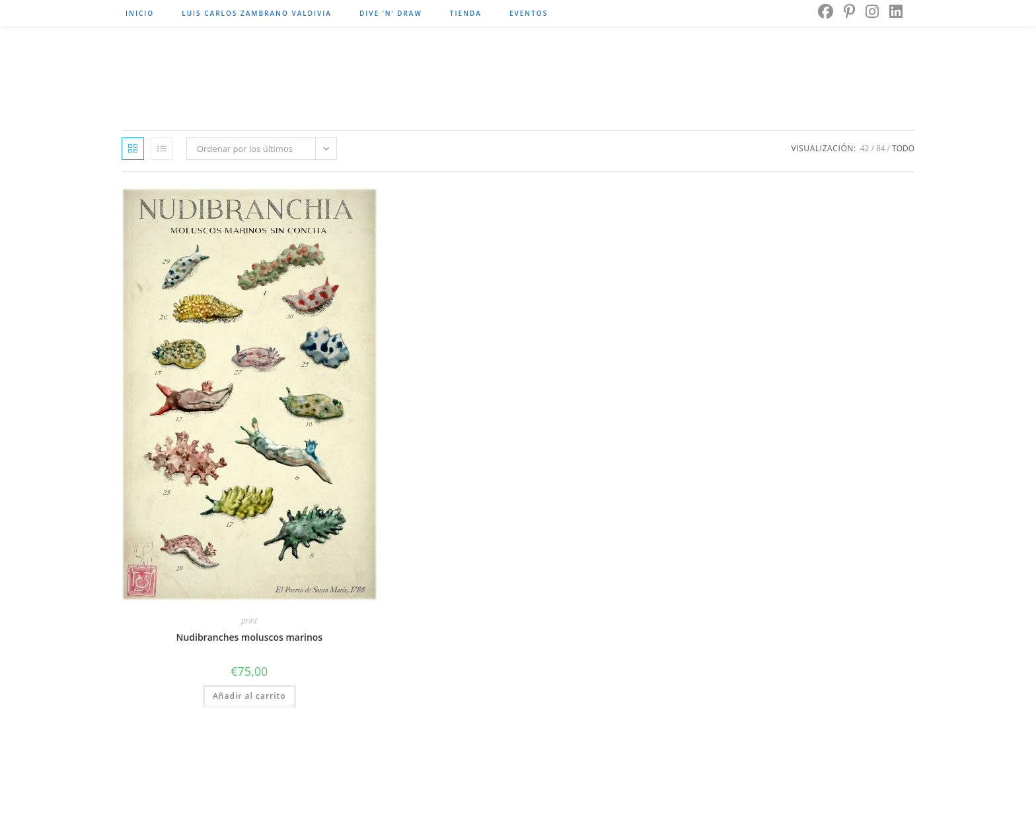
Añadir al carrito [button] (249, 696)
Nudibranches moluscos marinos (249, 637)
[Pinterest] (849, 11)
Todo (903, 148)
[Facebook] (825, 11)
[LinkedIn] (896, 11)
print (249, 620)
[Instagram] (872, 11)
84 (880, 148)
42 (865, 148)
